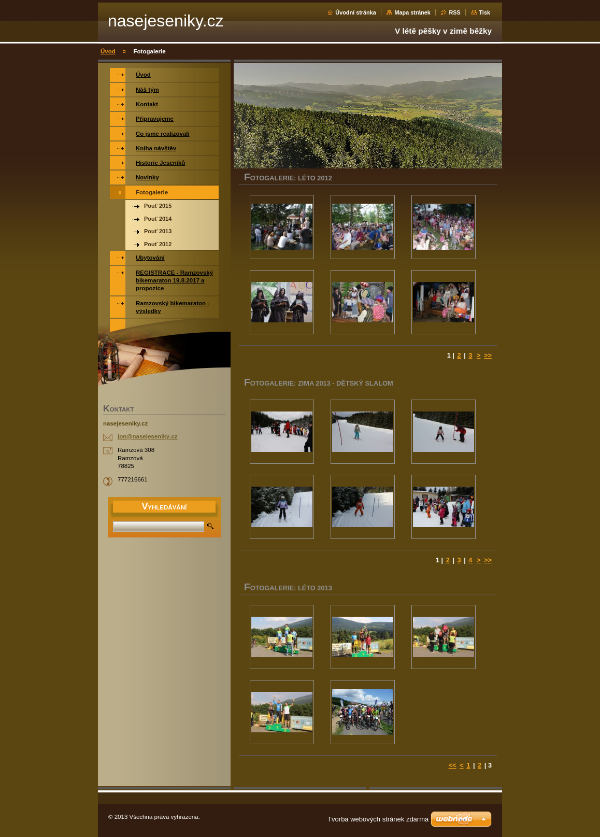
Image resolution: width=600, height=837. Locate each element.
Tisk (484, 12)
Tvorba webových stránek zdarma (377, 819)
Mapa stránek (412, 12)
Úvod (108, 51)
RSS (454, 12)
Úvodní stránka (355, 12)
